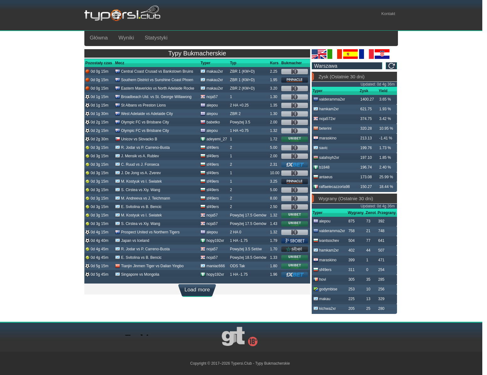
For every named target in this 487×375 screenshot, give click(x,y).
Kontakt (388, 13)
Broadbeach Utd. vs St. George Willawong (153, 96)
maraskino (324, 138)
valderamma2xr (329, 99)
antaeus (323, 177)
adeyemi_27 (213, 139)
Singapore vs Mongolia (137, 274)
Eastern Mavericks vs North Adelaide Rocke (154, 88)
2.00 (273, 122)
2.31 (273, 164)
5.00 (273, 147)
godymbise (325, 289)
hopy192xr (212, 240)
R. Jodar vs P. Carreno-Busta (142, 147)
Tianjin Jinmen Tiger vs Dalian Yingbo (149, 265)
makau (322, 298)
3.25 (273, 181)
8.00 (273, 198)
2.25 (273, 71)
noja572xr (324, 118)
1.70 (273, 249)
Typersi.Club (241, 363)
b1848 (321, 167)
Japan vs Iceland (132, 240)
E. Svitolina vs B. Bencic (138, 206)
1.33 (273, 257)
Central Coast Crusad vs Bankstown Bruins (154, 71)
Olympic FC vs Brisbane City (142, 122)
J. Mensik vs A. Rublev (137, 156)
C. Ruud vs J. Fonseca (137, 164)
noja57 (209, 96)
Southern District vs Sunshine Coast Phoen (154, 79)
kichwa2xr (324, 308)
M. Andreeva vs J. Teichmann (142, 198)
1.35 (273, 105)
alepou (209, 105)
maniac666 (212, 265)
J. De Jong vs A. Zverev (138, 172)
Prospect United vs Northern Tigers (147, 232)
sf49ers (209, 147)
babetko (210, 122)
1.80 (273, 266)
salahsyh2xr (326, 157)
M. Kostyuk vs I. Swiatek (138, 181)
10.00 (274, 173)
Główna (99, 38)
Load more (197, 290)
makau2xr (211, 71)
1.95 (273, 80)
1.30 (273, 97)
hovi (319, 279)
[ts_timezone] (347, 65)
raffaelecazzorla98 (331, 186)
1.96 (273, 274)
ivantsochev (326, 240)
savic (320, 147)
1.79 (273, 240)
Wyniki (126, 38)
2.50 (273, 207)
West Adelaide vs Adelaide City (144, 113)
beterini (322, 128)
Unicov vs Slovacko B (136, 139)
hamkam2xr (326, 109)
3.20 (273, 88)
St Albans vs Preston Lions (140, 105)
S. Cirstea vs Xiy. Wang (137, 189)
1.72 (273, 139)
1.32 (273, 130)
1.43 (273, 223)
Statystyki (156, 38)
